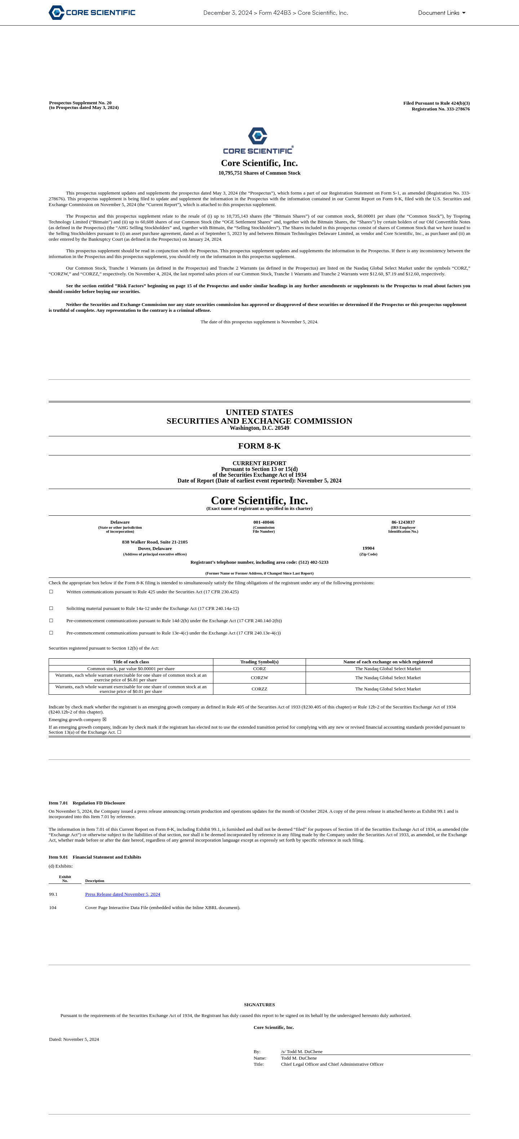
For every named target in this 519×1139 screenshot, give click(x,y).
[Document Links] (443, 13)
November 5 (136, 894)
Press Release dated (104, 894)
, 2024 (154, 894)
